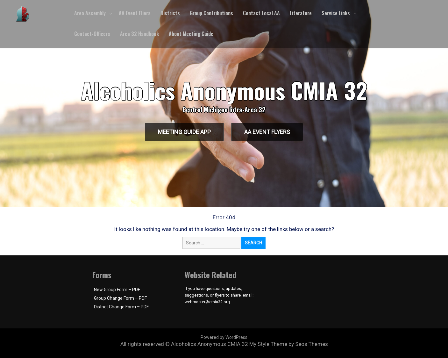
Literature (301, 13)
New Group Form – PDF (117, 289)
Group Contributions (211, 13)
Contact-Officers (92, 34)
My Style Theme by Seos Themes (288, 344)
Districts (170, 13)
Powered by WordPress (224, 337)
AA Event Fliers (135, 13)
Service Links (336, 13)
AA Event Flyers (268, 132)
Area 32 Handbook (139, 34)
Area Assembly (90, 13)
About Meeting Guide (191, 34)
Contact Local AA (261, 13)
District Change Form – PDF (121, 306)
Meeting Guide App (183, 132)
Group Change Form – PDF (120, 298)
